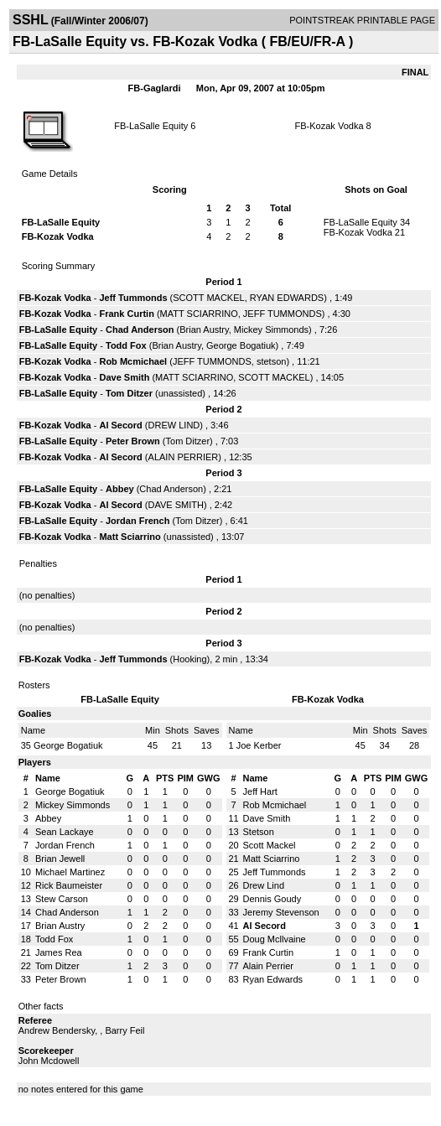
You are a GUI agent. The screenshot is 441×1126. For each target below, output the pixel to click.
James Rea (58, 952)
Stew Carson (61, 899)
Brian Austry (204, 329)
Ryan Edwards (273, 979)
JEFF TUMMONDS (282, 314)
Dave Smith (124, 377)
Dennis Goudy (272, 899)
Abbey (121, 489)
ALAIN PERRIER (183, 457)
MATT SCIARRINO (199, 314)
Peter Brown (133, 441)
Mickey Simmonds (271, 329)
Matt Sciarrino (129, 537)
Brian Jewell (60, 859)
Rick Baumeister (68, 885)
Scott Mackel (269, 845)
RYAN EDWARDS (287, 298)
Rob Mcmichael (133, 361)
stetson (271, 361)
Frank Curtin (126, 314)
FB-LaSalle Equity (151, 126)
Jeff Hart (260, 791)
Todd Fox (126, 345)
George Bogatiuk (241, 345)
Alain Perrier (268, 966)
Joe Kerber (259, 745)
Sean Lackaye (64, 832)
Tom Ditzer (129, 393)
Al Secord (120, 425)
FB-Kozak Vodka (329, 126)
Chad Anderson (140, 329)
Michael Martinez (70, 872)
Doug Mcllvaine (274, 939)
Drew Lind (264, 885)
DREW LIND (174, 425)
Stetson (258, 832)
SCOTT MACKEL (208, 298)
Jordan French (137, 521)
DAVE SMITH (176, 505)
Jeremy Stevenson (281, 912)
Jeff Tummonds (133, 298)
